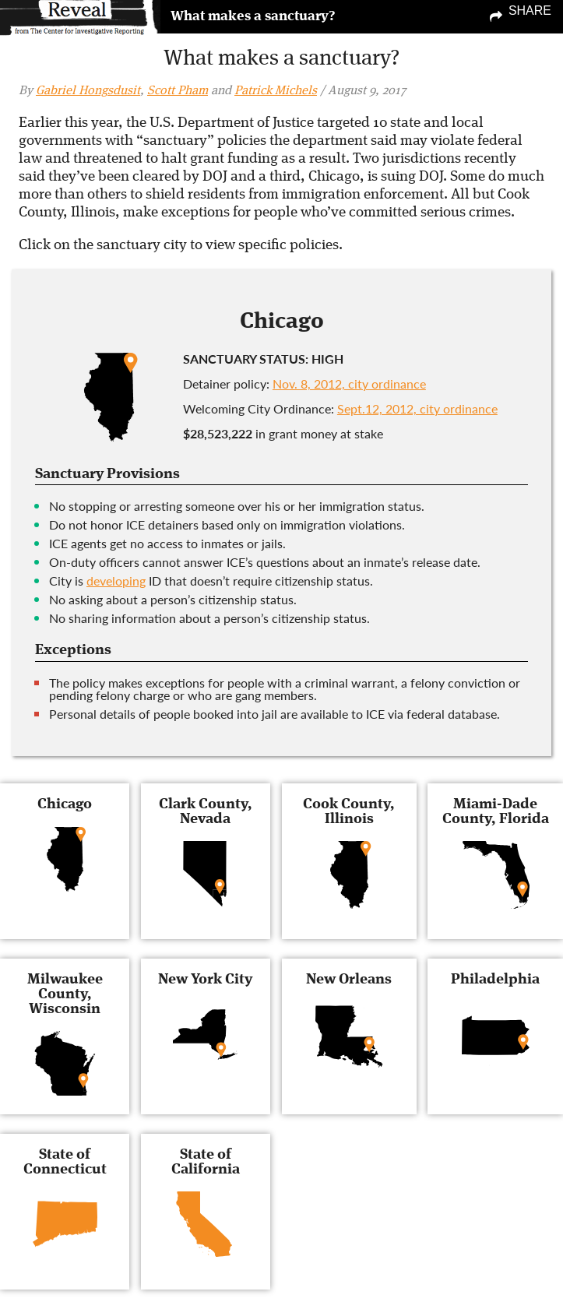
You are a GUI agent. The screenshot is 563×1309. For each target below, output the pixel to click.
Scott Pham (177, 91)
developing (116, 580)
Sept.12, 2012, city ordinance (417, 408)
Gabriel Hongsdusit (88, 91)
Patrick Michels (275, 91)
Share (529, 11)
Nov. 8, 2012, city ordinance (349, 383)
